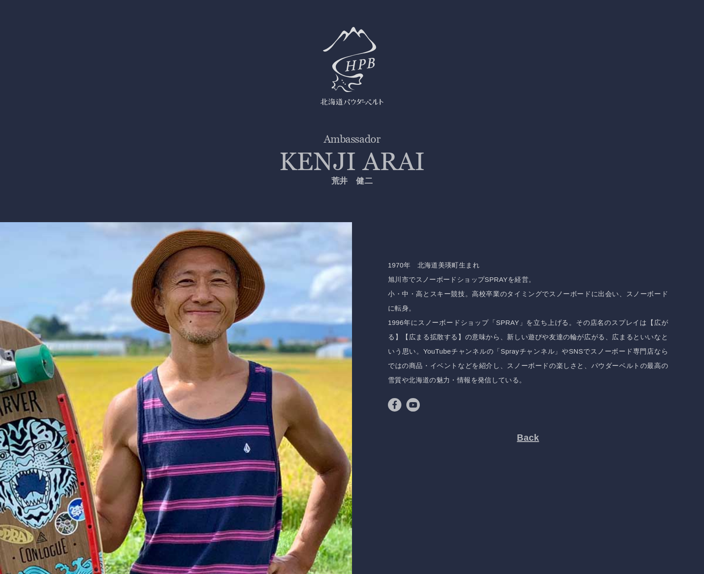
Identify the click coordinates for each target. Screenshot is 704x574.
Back (528, 438)
